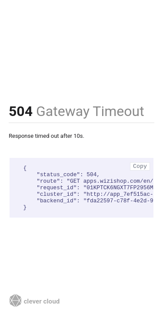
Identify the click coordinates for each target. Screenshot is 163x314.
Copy (140, 166)
